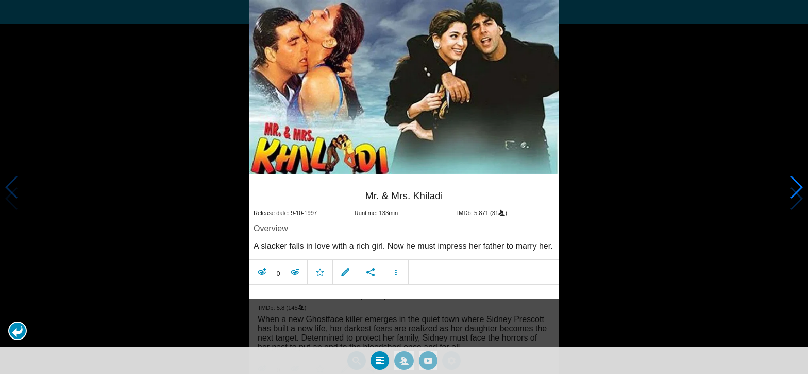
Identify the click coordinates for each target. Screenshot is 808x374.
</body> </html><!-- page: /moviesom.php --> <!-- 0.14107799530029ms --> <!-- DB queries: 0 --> (404, 187)
